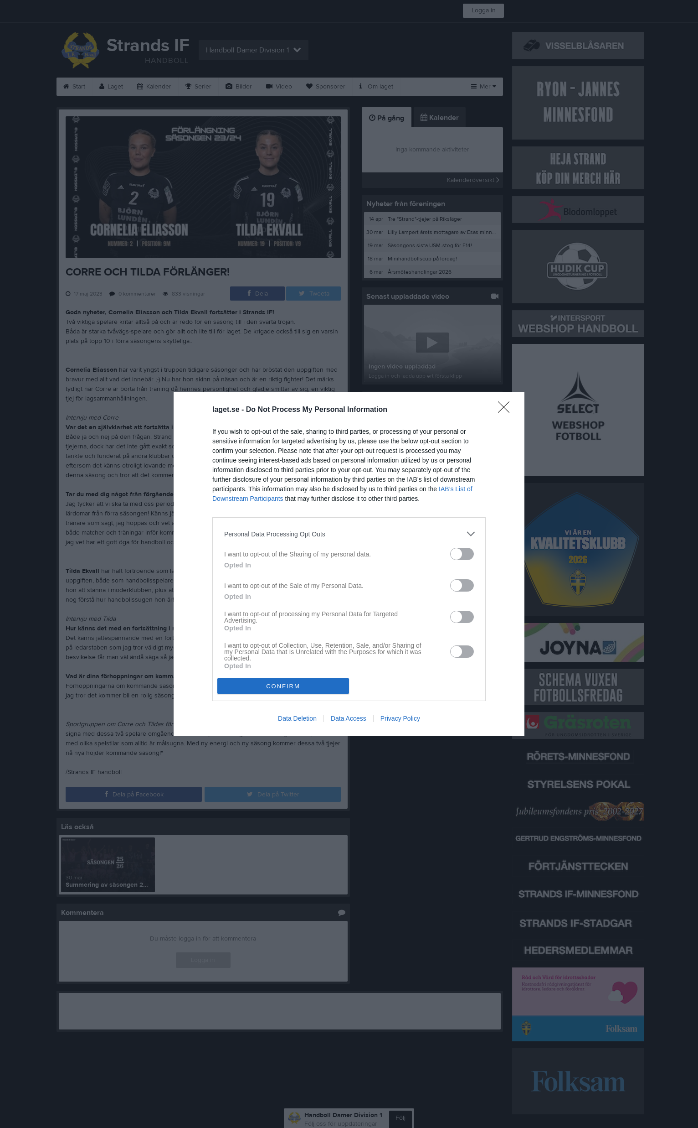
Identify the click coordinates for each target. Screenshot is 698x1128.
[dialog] (349, 564)
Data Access (348, 718)
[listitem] (349, 534)
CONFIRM (283, 686)
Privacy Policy (400, 718)
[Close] (506, 410)
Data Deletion (297, 718)
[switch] (462, 554)
